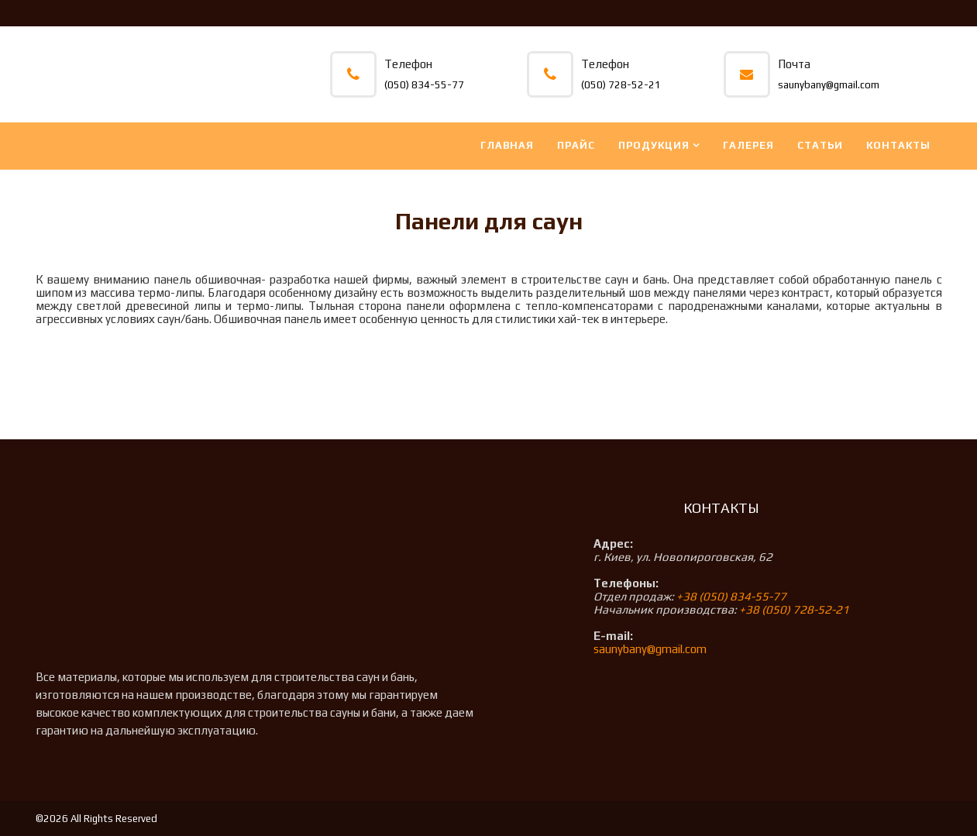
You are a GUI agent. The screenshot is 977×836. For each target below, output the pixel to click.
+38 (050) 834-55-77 (731, 596)
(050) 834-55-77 (424, 85)
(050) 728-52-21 (621, 85)
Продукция (654, 145)
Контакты (898, 145)
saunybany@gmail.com (828, 85)
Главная (507, 145)
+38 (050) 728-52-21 (794, 609)
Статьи (820, 145)
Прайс (576, 145)
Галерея (748, 145)
